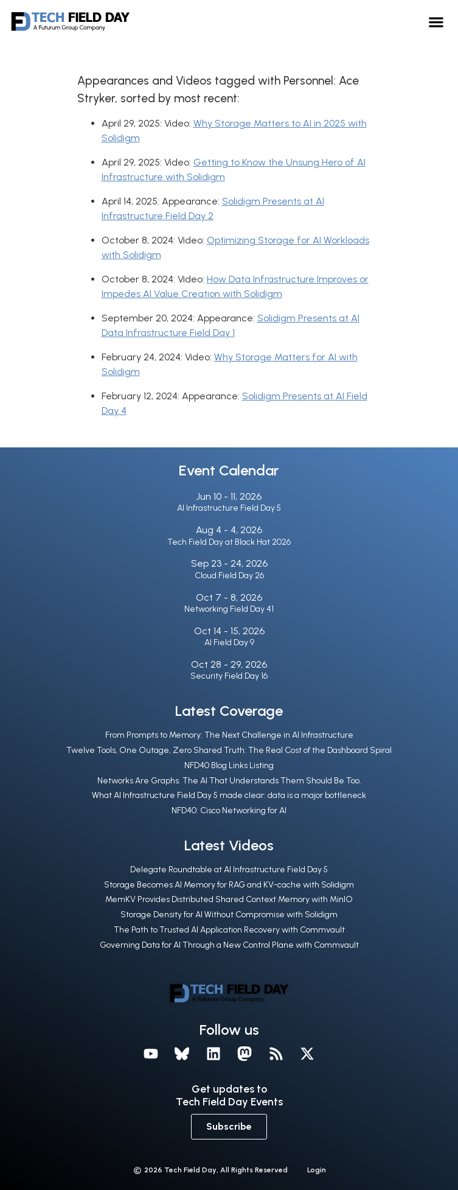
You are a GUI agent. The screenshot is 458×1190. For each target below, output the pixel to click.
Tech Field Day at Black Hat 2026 (229, 542)
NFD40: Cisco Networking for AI (229, 810)
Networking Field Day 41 (229, 609)
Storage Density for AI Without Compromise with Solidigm (229, 914)
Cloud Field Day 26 (229, 575)
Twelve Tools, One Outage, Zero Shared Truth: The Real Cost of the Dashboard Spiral (229, 750)
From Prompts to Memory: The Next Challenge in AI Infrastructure (229, 735)
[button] (436, 21)
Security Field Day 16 (229, 676)
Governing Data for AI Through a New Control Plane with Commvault (229, 945)
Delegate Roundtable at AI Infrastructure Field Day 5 (229, 869)
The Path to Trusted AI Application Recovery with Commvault (229, 930)
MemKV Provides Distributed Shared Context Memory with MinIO (229, 899)
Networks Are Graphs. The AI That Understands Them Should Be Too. (229, 780)
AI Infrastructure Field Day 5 (229, 508)
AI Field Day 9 (229, 642)
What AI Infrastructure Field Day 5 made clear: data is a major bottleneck (229, 795)
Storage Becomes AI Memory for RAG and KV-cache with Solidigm (229, 885)
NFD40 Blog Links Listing (229, 765)
